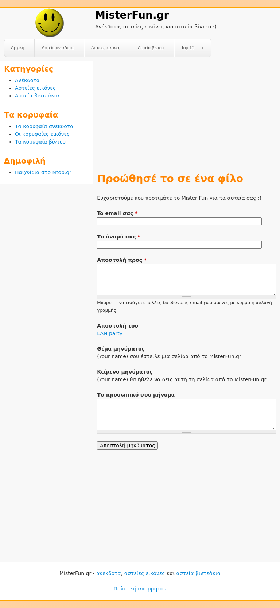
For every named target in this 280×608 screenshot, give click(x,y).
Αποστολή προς (122, 260)
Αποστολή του (117, 326)
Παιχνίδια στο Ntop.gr (43, 172)
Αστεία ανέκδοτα (57, 47)
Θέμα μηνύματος (121, 349)
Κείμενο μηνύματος (124, 372)
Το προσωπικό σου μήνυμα (136, 395)
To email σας (117, 213)
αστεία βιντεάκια (198, 573)
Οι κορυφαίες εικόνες (42, 134)
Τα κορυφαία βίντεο (40, 142)
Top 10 (189, 48)
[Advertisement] (186, 112)
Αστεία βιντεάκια (37, 96)
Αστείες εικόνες (105, 47)
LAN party (109, 333)
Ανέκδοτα (27, 80)
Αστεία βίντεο (151, 47)
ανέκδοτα (108, 573)
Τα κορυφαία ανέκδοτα (44, 126)
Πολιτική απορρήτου (140, 589)
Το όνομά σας (118, 237)
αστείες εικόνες (144, 573)
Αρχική (17, 47)
